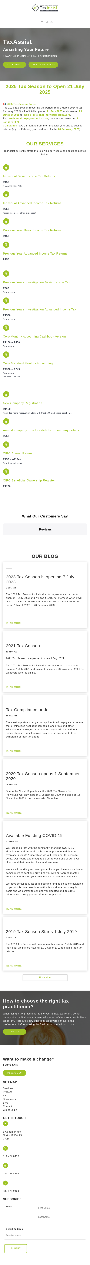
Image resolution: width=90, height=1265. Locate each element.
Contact (7, 1082)
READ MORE (14, 1006)
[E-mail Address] (45, 1211)
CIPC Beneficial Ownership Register (29, 480)
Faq (5, 1071)
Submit (16, 1224)
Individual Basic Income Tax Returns (29, 176)
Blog (5, 1078)
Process (7, 1067)
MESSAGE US (11, 1047)
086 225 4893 (11, 1149)
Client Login (10, 1085)
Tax (39, 309)
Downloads (9, 1074)
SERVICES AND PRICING (38, 65)
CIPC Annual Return (17, 453)
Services (8, 1064)
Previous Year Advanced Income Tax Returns (35, 253)
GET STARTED (12, 63)
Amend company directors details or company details (41, 430)
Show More (44, 953)
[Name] (61, 1184)
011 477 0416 (11, 1132)
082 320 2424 (11, 1166)
